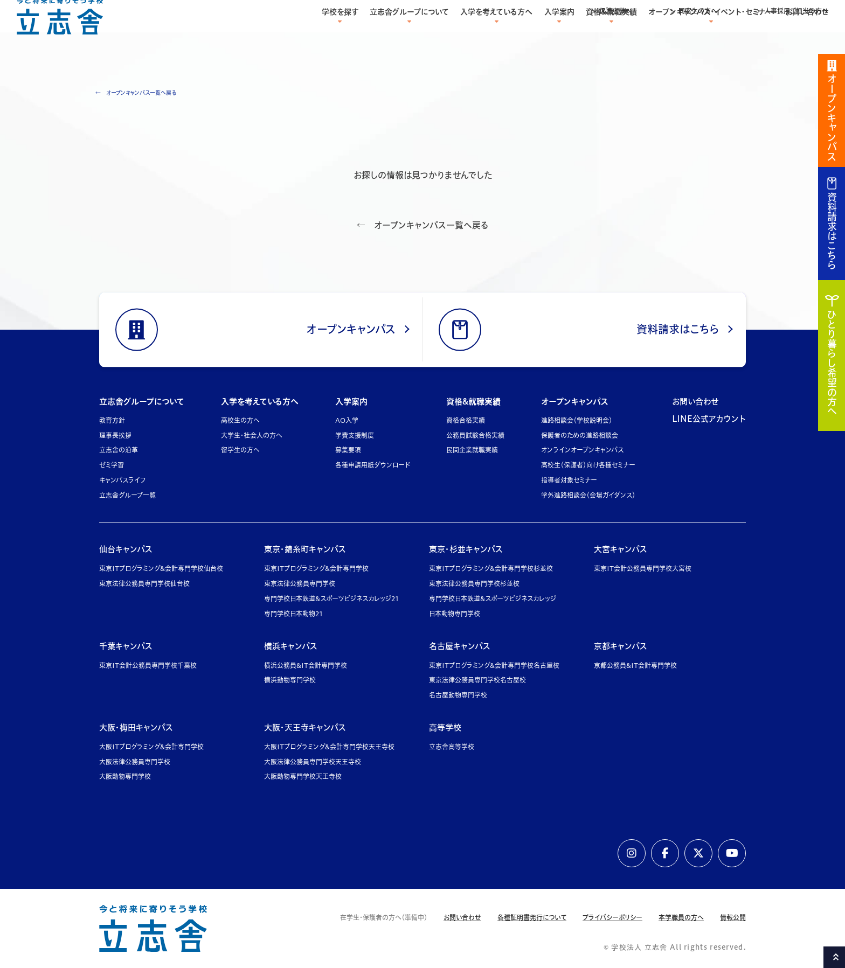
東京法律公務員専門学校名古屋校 (477, 680)
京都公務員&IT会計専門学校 (635, 665)
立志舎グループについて (409, 33)
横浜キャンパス (290, 646)
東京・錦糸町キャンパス (305, 549)
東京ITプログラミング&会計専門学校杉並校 (491, 569)
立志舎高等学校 (451, 747)
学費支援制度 (354, 435)
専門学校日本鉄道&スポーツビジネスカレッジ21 (331, 599)
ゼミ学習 (111, 465)
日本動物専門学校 (454, 614)
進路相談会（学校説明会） (576, 420)
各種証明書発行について (531, 918)
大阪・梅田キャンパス (136, 727)
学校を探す (340, 33)
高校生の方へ (240, 420)
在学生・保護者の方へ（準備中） (383, 918)
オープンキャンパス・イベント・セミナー (710, 33)
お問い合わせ (806, 33)
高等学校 (445, 727)
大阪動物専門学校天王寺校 (303, 776)
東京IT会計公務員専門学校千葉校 (148, 665)
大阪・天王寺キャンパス (305, 727)
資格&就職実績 (611, 33)
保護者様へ (615, 11)
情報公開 (733, 918)
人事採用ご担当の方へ (796, 11)
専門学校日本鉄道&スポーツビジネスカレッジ (492, 599)
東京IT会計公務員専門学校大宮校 (642, 569)
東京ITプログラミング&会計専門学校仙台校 (161, 569)
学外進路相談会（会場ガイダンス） (588, 495)
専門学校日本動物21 (293, 614)
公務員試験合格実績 (475, 435)
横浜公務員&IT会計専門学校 (305, 665)
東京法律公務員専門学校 (299, 584)
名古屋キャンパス (459, 646)
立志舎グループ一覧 (127, 495)
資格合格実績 (465, 420)
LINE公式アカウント (709, 419)
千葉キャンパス (126, 646)
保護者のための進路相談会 (579, 435)
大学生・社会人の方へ (251, 435)
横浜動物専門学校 (290, 680)
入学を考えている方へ (496, 33)
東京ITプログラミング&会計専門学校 (316, 569)
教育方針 (112, 420)
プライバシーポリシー (612, 918)
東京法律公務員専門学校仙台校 (144, 584)
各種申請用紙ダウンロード (372, 465)
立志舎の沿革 (118, 450)
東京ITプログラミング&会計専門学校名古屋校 (494, 665)
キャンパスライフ (122, 480)
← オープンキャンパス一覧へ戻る (135, 92)
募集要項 (348, 450)
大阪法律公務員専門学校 (134, 762)
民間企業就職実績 (472, 450)
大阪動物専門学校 (125, 776)
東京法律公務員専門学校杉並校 (474, 584)
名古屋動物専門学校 (458, 695)
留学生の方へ (240, 450)
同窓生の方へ (697, 11)
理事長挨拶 (115, 435)
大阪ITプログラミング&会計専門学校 (151, 747)
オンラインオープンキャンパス (582, 450)
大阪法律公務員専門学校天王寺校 (312, 762)
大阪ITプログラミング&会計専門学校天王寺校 (329, 747)
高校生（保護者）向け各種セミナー (588, 465)
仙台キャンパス (126, 549)
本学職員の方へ (681, 918)
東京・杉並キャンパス (466, 549)
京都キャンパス (620, 646)
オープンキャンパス (574, 401)
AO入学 (346, 420)
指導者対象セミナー (569, 480)
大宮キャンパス (620, 549)
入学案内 (559, 33)
